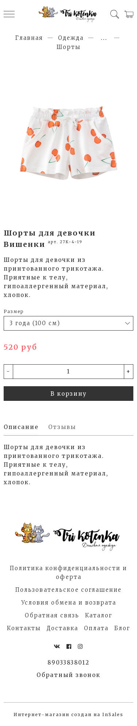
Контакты (24, 628)
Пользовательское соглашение (68, 589)
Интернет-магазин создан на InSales (68, 714)
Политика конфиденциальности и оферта (68, 572)
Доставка (62, 628)
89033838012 (68, 662)
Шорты (69, 47)
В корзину (68, 393)
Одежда (71, 37)
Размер (14, 311)
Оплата (96, 628)
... (104, 38)
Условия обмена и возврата (68, 602)
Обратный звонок (68, 675)
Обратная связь (52, 615)
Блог (122, 628)
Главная (29, 37)
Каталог (98, 615)
